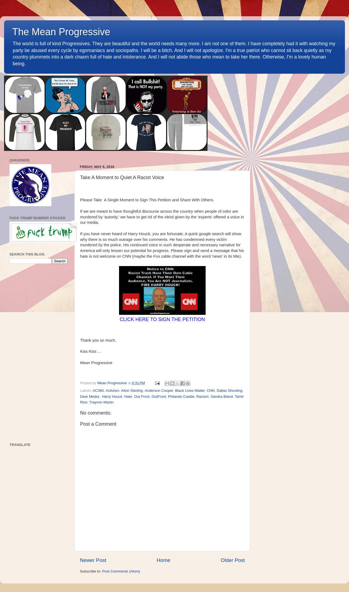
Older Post (233, 560)
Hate (128, 396)
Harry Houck (112, 396)
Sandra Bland (222, 396)
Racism (202, 396)
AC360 (98, 391)
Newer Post (93, 560)
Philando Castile (181, 396)
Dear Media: (90, 396)
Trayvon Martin (101, 402)
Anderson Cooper (159, 391)
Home (163, 560)
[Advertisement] (38, 353)
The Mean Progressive (61, 31)
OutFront (159, 396)
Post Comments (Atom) (121, 571)
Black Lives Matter (190, 391)
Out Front (142, 396)
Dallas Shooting (229, 391)
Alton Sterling (132, 391)
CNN (211, 391)
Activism (112, 391)
